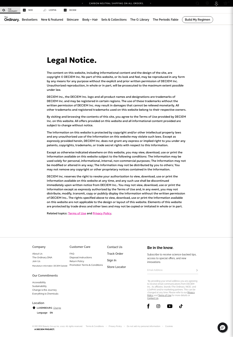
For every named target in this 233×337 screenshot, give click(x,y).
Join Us (36, 261)
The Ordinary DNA (42, 257)
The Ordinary (10, 10)
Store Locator (116, 267)
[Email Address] (172, 270)
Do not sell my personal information (143, 326)
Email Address (155, 270)
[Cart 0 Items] (226, 3)
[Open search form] (197, 3)
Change (57, 308)
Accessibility (39, 282)
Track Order (115, 253)
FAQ (72, 253)
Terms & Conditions (95, 326)
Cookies (169, 326)
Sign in (111, 260)
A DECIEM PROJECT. (44, 329)
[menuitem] (10, 10)
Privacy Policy (102, 213)
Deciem (70, 10)
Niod (28, 10)
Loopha (49, 10)
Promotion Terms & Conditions (86, 265)
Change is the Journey (44, 290)
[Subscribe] (197, 270)
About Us (37, 253)
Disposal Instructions (81, 257)
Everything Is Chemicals (45, 293)
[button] (52, 20)
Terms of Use (77, 213)
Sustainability (39, 286)
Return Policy (77, 261)
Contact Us (152, 298)
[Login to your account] (216, 3)
